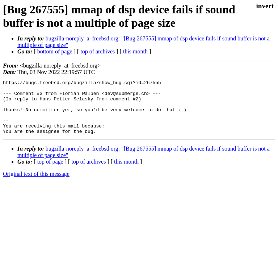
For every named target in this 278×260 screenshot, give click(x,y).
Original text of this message (36, 185)
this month (135, 51)
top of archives (97, 51)
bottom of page (54, 51)
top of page (50, 172)
